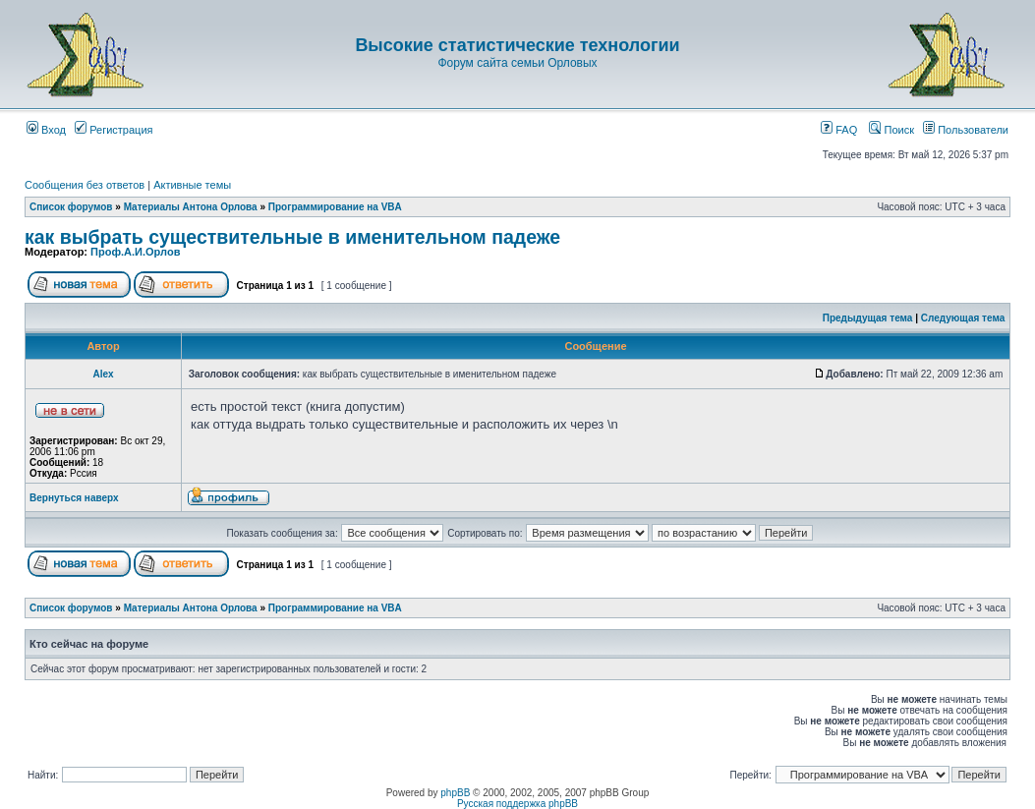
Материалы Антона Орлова (191, 207)
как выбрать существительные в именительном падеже (292, 237)
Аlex (102, 374)
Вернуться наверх (74, 497)
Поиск (891, 130)
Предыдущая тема (868, 318)
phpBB (455, 792)
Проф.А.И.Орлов (135, 252)
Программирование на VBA (335, 207)
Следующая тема (963, 318)
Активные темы (192, 185)
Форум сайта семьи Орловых (517, 63)
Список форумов (71, 207)
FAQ (839, 130)
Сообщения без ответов (84, 185)
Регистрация (113, 130)
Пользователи (965, 130)
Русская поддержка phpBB (517, 803)
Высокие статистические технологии (517, 45)
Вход (46, 130)
